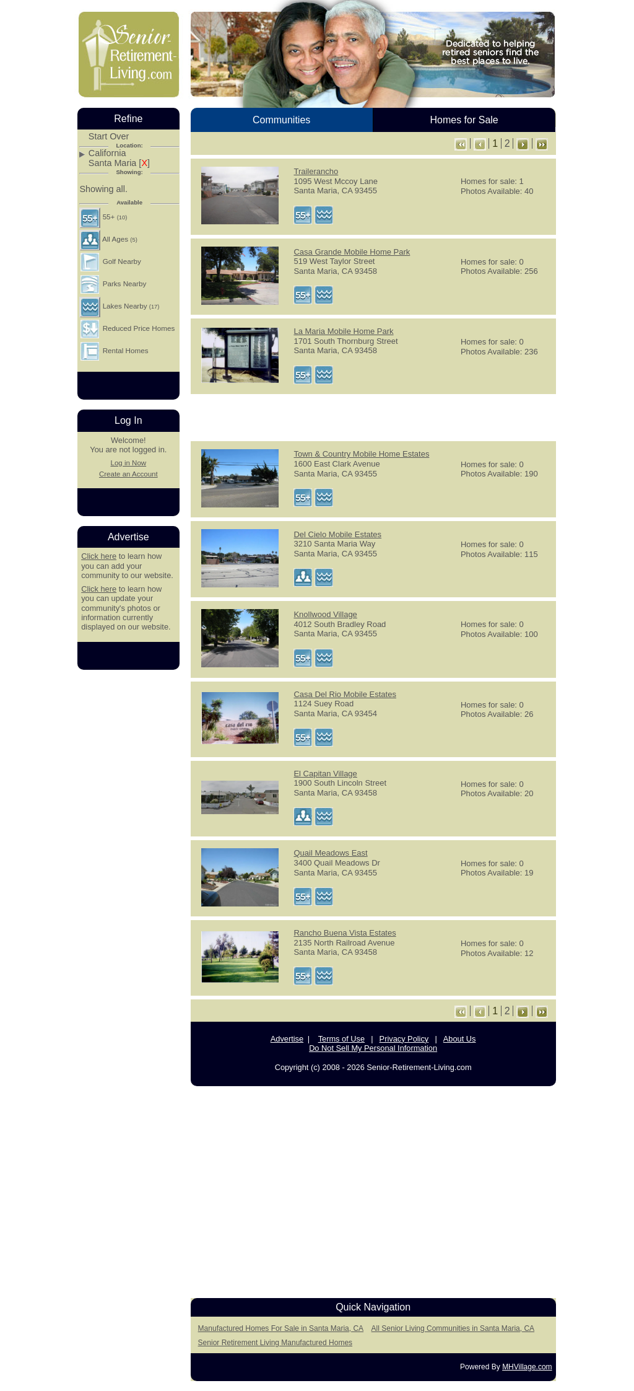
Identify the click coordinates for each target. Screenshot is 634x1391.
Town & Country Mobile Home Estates (361, 454)
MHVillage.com (527, 1366)
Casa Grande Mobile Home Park (351, 252)
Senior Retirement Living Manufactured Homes (275, 1342)
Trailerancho (315, 171)
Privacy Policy (404, 1038)
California (107, 153)
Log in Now (128, 463)
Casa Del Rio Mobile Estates (344, 694)
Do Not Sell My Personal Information (373, 1048)
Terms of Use (341, 1038)
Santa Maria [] (119, 163)
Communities (281, 120)
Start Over (109, 136)
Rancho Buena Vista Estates (344, 932)
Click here (98, 556)
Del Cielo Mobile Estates (337, 534)
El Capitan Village (325, 773)
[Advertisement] (373, 416)
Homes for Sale (464, 120)
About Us (459, 1038)
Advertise (287, 1038)
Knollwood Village (325, 614)
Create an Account (128, 474)
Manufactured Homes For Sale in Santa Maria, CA (280, 1328)
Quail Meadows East (330, 853)
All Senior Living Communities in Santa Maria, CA (452, 1328)
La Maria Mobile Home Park (343, 331)
